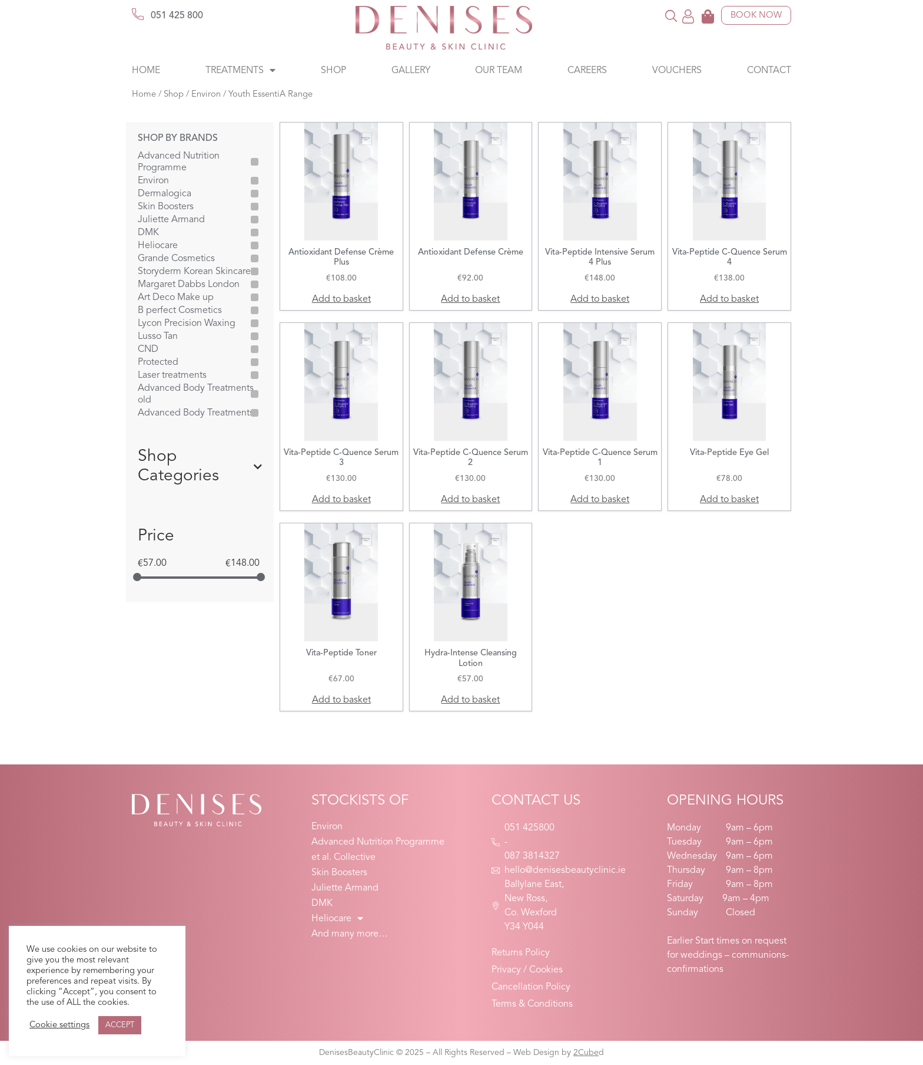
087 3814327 (532, 856)
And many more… (349, 934)
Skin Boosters (166, 207)
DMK (148, 233)
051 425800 (529, 828)
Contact (769, 70)
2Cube (586, 1052)
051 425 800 (177, 16)
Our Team (498, 70)
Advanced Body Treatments (196, 413)
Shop (333, 70)
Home (146, 70)
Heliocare (158, 245)
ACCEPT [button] (119, 1025)
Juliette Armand (171, 220)
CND (148, 349)
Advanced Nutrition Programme (179, 162)
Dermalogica (164, 194)
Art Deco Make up (176, 297)
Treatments (240, 71)
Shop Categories (200, 467)
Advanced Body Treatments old (196, 394)
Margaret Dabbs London (189, 284)
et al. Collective (343, 857)
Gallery (410, 70)
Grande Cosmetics (176, 258)
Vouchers (677, 70)
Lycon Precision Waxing (186, 323)
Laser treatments (172, 375)
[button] (671, 15)
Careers (587, 70)
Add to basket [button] (341, 299)
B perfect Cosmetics (180, 310)
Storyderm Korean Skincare (194, 271)
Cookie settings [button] (59, 1025)
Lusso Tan (158, 336)
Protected (158, 362)
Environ (206, 94)
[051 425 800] (138, 14)
